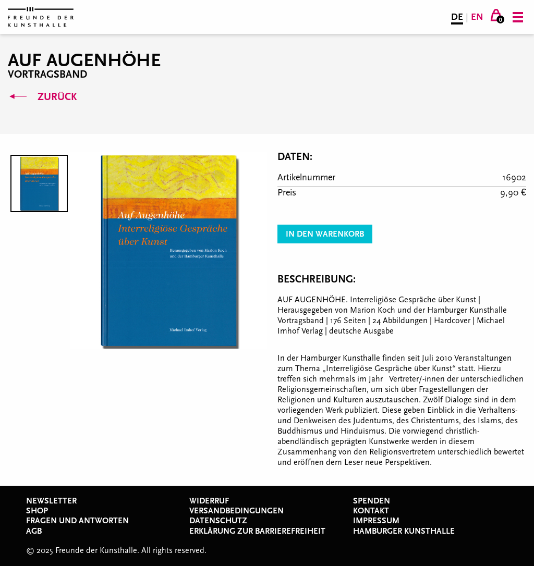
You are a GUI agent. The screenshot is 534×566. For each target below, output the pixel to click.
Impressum (376, 520)
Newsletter (51, 501)
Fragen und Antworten (77, 520)
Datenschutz (218, 520)
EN (477, 16)
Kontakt (371, 510)
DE (457, 16)
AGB (34, 531)
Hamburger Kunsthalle (404, 531)
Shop (37, 510)
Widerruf (209, 501)
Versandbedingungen (236, 510)
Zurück (42, 97)
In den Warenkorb (325, 234)
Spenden (371, 501)
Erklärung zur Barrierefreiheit (257, 531)
